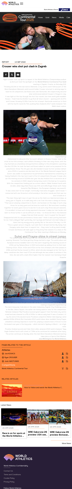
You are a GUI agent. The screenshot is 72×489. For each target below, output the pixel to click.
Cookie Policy (9, 478)
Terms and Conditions (12, 474)
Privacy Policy (9, 482)
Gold (47, 17)
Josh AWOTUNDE (12, 361)
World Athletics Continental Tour (15, 368)
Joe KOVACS (10, 353)
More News (66, 443)
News (54, 17)
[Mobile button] (21, 3)
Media (61, 17)
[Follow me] (3, 354)
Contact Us (8, 471)
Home (40, 17)
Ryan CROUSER (11, 357)
